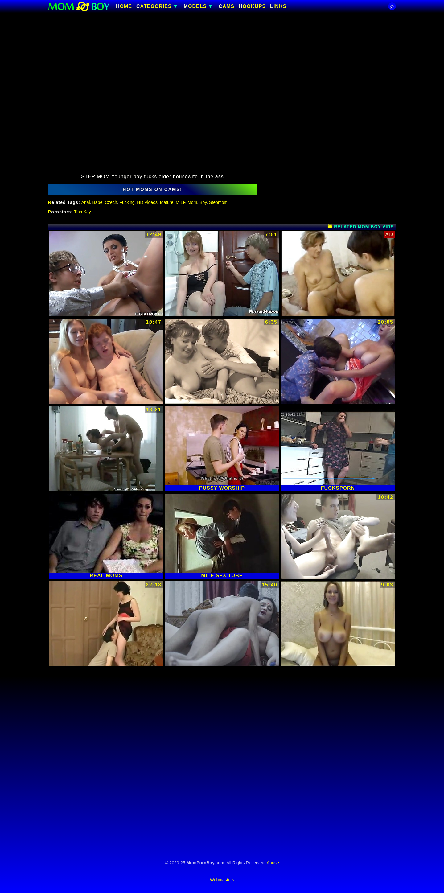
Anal (85, 202)
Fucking (126, 202)
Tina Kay (82, 211)
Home (124, 6)
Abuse (273, 862)
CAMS (226, 6)
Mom (192, 202)
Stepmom (218, 202)
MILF (180, 202)
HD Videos (147, 202)
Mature (167, 202)
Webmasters (222, 879)
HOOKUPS (252, 6)
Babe (97, 202)
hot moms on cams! (152, 189)
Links (278, 6)
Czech (111, 202)
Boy (203, 202)
